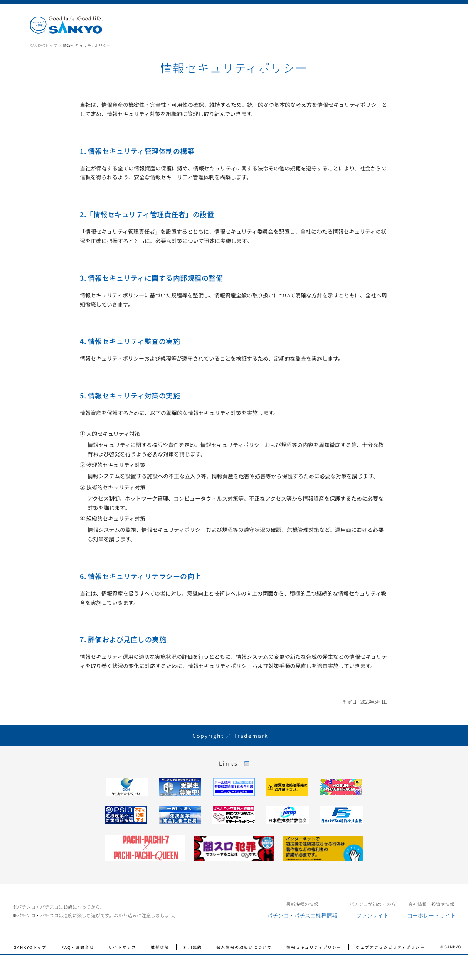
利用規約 (192, 947)
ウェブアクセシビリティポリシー (390, 947)
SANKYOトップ (43, 45)
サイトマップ (122, 947)
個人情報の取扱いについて (244, 947)
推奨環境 (160, 947)
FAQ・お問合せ (77, 947)
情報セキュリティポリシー (314, 947)
